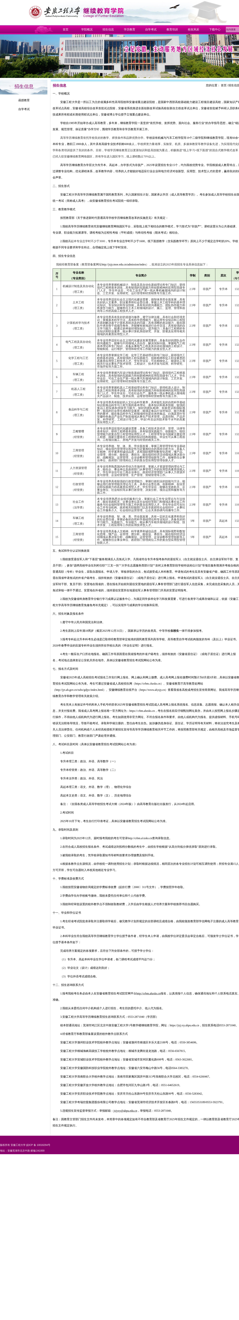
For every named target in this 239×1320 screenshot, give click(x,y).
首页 (224, 85)
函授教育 (24, 100)
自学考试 (24, 109)
